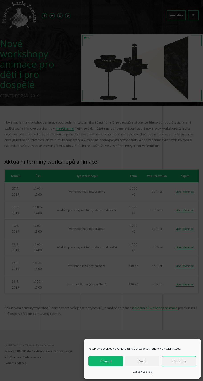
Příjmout (106, 361)
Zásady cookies (142, 371)
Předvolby (179, 361)
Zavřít (142, 361)
